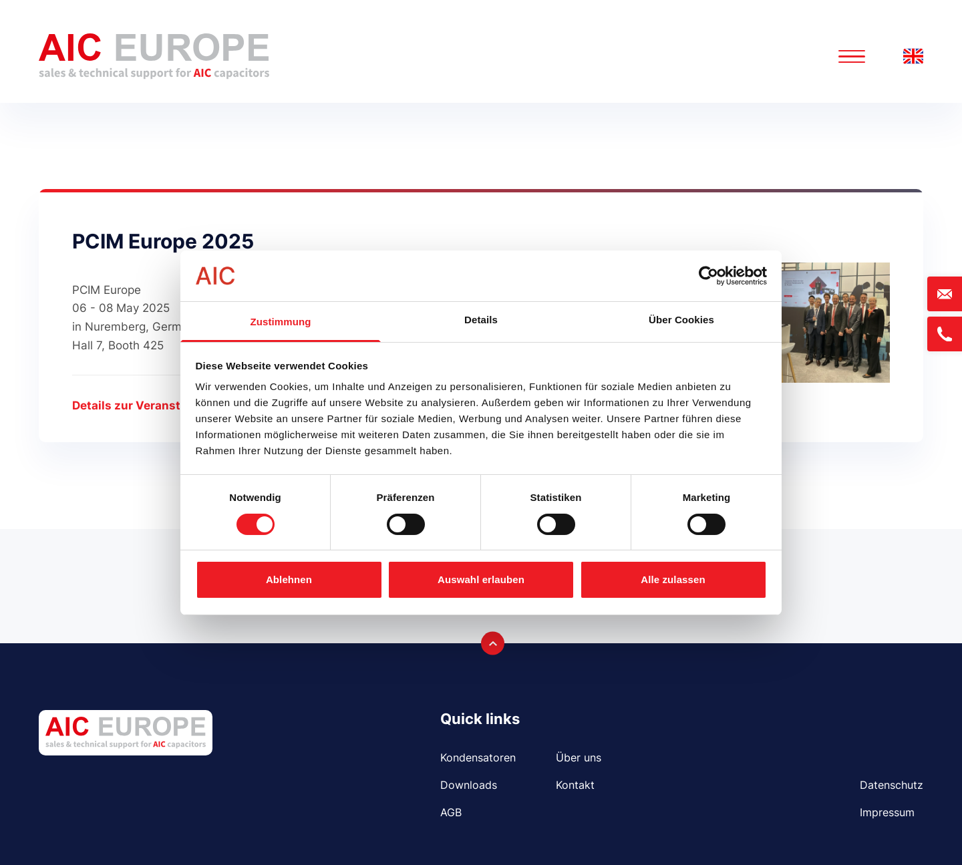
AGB (451, 812)
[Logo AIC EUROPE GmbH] (154, 56)
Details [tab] (481, 319)
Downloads (468, 785)
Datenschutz (891, 785)
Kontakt (575, 785)
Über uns (578, 757)
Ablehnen (289, 579)
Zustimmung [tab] (281, 321)
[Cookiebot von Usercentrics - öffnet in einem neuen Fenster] (708, 276)
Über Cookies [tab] (681, 319)
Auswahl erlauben (481, 579)
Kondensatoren (478, 757)
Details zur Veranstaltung (144, 405)
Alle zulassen (673, 579)
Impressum (887, 812)
